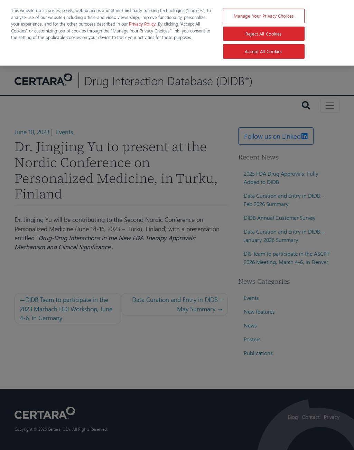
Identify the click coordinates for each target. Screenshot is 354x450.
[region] (177, 33)
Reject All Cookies (263, 34)
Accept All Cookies (263, 51)
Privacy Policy (142, 24)
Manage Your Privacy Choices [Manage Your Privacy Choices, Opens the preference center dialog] (264, 16)
